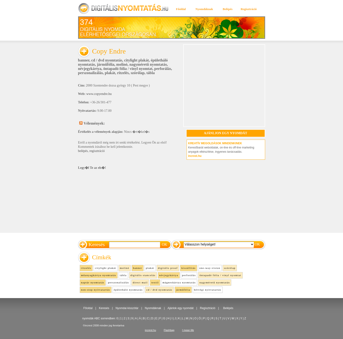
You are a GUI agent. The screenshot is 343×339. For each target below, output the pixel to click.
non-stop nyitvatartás (95, 289)
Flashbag (169, 330)
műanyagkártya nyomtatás (98, 275)
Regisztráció (249, 9)
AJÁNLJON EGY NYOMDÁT (225, 133)
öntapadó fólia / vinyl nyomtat (127, 68)
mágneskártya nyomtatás (179, 282)
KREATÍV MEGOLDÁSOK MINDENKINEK (215, 143)
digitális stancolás (142, 275)
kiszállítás (188, 268)
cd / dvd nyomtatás (106, 60)
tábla (150, 73)
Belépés (228, 9)
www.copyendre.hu (99, 94)
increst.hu (195, 156)
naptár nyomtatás (92, 282)
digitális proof (168, 268)
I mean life (188, 330)
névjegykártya (89, 68)
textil (155, 282)
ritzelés (123, 73)
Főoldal (181, 9)
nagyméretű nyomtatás (148, 64)
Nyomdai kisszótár (127, 308)
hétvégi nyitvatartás (207, 289)
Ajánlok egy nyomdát (180, 308)
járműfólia (105, 64)
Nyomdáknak (204, 9)
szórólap (137, 73)
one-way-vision (209, 268)
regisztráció (97, 151)
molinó (121, 64)
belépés (83, 151)
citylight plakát (136, 60)
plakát (110, 73)
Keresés (104, 308)
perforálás (162, 68)
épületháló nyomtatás (128, 289)
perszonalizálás (90, 73)
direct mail (140, 282)
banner (84, 60)
